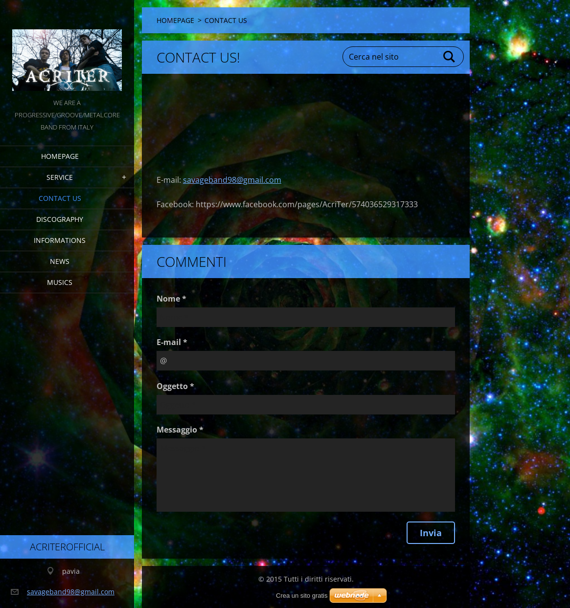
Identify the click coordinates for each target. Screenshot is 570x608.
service (59, 177)
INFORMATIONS (60, 240)
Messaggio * (180, 429)
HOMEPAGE (60, 156)
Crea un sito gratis (302, 595)
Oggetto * (175, 386)
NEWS (59, 261)
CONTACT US (60, 198)
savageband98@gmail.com (232, 179)
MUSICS (59, 282)
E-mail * (172, 342)
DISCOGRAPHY (59, 219)
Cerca (449, 56)
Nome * (171, 298)
